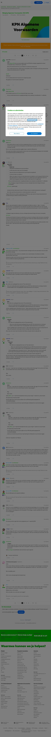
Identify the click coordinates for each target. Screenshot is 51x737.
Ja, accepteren (34, 133)
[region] (25, 121)
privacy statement (13, 125)
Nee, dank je (17, 133)
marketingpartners (32, 120)
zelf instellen (21, 128)
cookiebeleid (40, 123)
